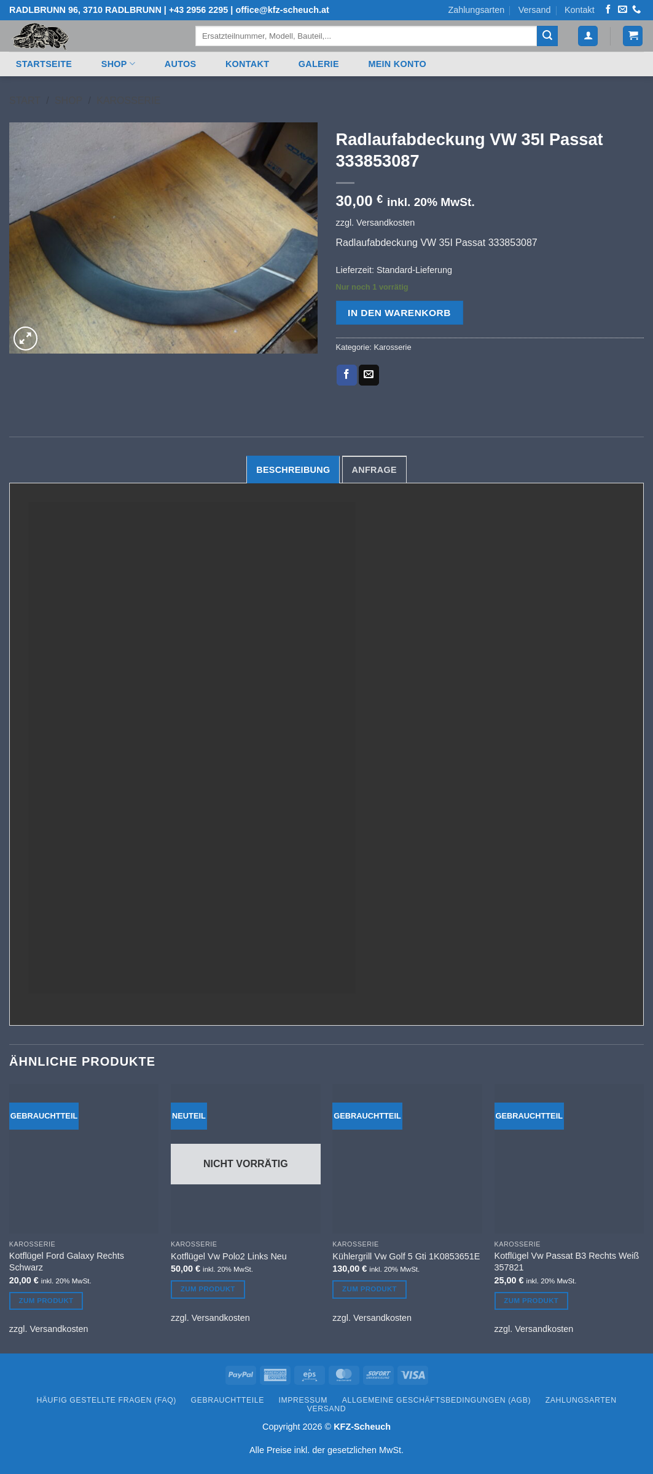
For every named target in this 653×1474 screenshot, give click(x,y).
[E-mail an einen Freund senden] (369, 375)
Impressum (303, 1400)
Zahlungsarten (476, 10)
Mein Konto (397, 64)
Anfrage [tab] (374, 470)
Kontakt (580, 10)
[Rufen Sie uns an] (636, 10)
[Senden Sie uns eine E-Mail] (622, 10)
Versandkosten (385, 223)
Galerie (319, 64)
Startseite (44, 64)
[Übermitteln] (547, 36)
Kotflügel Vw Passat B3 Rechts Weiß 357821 (567, 1261)
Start (25, 100)
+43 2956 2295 (198, 10)
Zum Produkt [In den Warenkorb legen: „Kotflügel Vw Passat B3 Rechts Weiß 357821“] (531, 1300)
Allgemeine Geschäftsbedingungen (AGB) (436, 1400)
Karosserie (128, 100)
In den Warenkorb (399, 312)
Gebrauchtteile (227, 1400)
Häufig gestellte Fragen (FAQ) (106, 1400)
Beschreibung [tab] (293, 470)
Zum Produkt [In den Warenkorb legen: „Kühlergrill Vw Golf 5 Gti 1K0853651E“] (369, 1289)
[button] (588, 36)
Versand (534, 10)
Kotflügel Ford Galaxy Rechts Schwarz (66, 1261)
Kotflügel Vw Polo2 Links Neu (229, 1256)
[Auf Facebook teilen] (347, 375)
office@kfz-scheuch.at (282, 10)
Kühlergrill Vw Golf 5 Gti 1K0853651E (406, 1256)
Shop (118, 63)
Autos (181, 64)
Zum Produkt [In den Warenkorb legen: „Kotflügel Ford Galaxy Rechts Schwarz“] (46, 1300)
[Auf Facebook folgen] (608, 10)
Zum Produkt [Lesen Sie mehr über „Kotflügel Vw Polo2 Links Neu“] (208, 1289)
